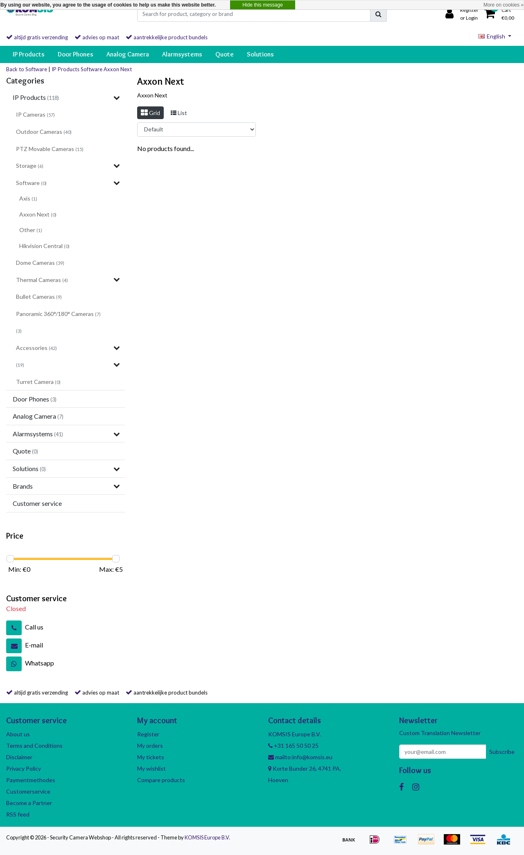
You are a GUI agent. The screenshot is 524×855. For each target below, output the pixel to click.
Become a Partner (29, 802)
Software (91, 69)
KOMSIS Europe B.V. (207, 837)
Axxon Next (118, 69)
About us (18, 734)
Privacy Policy (23, 768)
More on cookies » (503, 5)
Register (148, 734)
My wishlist (151, 768)
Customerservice (28, 791)
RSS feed (17, 814)
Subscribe (502, 751)
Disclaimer (19, 756)
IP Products (65, 69)
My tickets (150, 756)
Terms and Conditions (34, 745)
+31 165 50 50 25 (293, 745)
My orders (150, 745)
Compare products (161, 779)
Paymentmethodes (30, 779)
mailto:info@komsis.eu (300, 756)
